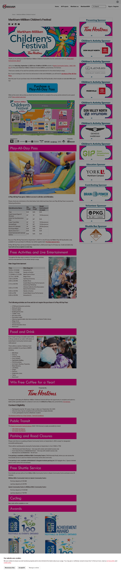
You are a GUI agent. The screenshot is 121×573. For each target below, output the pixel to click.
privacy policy (111, 561)
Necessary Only (9, 567)
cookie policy (7, 563)
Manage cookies (34, 567)
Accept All (22, 567)
